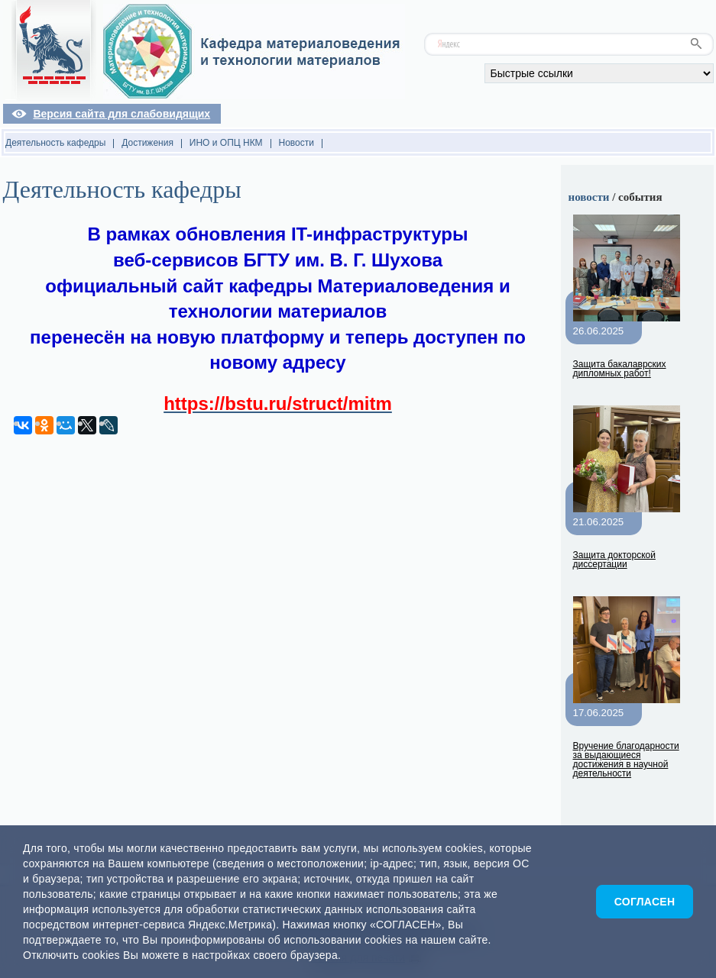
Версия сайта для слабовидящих (121, 113)
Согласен (645, 902)
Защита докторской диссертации (614, 560)
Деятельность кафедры (55, 142)
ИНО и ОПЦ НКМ (226, 142)
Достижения (147, 142)
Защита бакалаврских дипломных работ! (619, 369)
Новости (296, 142)
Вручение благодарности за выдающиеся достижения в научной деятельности (626, 760)
